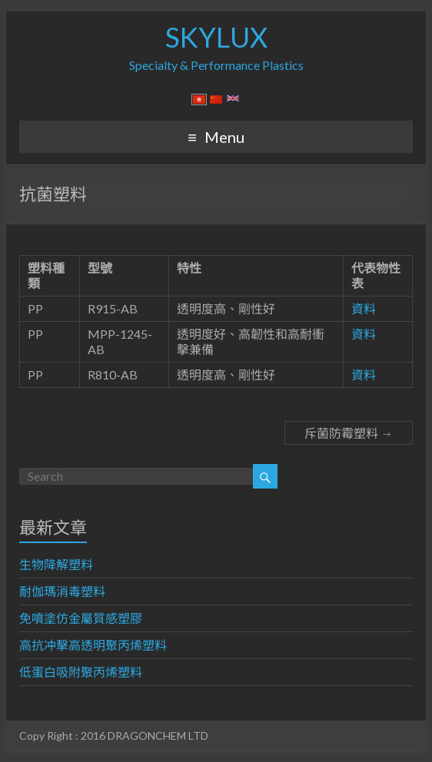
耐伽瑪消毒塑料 (62, 591)
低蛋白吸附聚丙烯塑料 (80, 671)
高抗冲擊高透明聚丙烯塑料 (93, 645)
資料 (363, 308)
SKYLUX (216, 37)
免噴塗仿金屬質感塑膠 (80, 618)
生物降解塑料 (56, 564)
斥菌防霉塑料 (348, 433)
